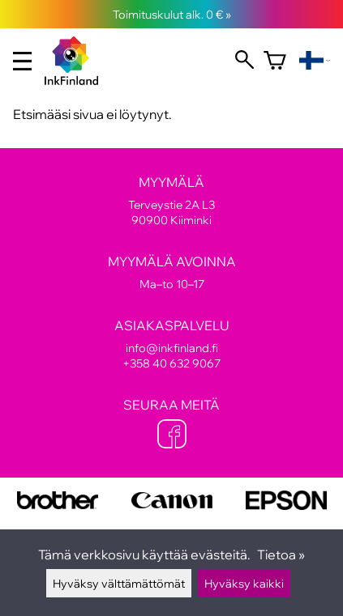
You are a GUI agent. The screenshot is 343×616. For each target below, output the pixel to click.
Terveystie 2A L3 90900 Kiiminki (171, 200)
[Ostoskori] (275, 61)
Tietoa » (281, 554)
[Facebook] (172, 435)
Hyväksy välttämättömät (119, 583)
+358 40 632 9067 (171, 363)
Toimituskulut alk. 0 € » (172, 14)
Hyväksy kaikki (244, 583)
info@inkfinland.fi (172, 347)
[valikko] (22, 61)
